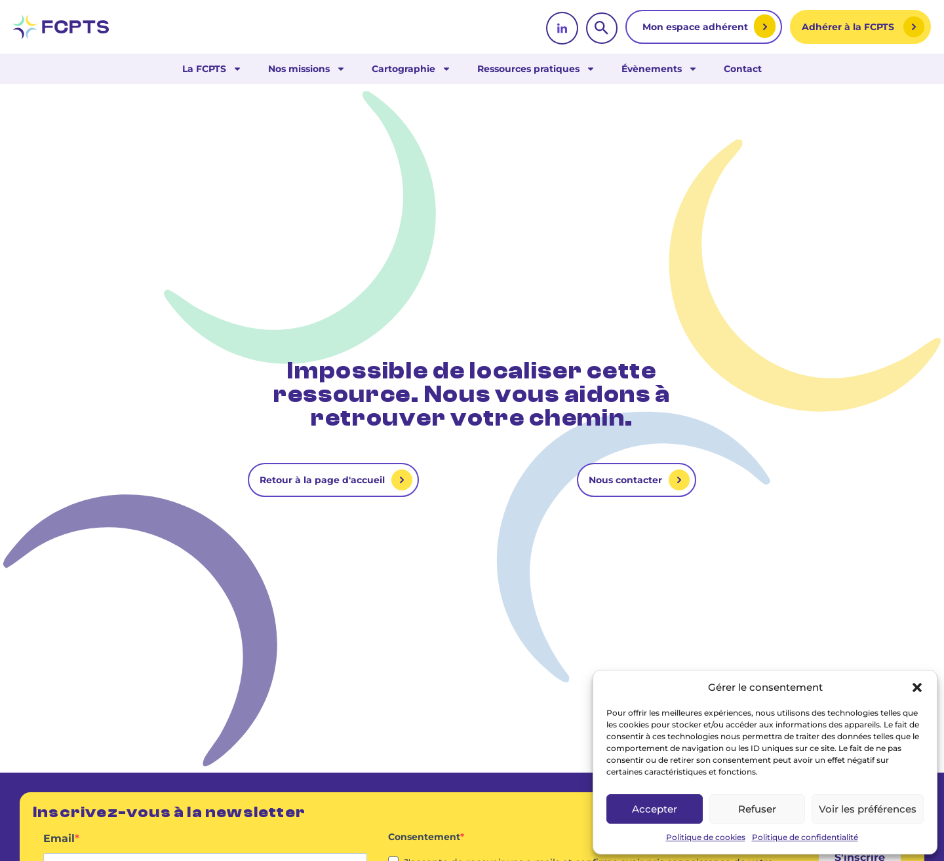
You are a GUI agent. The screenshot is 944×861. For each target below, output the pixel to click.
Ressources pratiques (536, 69)
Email (59, 839)
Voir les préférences (867, 809)
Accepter (654, 809)
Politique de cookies (705, 837)
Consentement (424, 837)
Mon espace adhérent (696, 27)
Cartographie (411, 69)
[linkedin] (562, 28)
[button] (917, 687)
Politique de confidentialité (805, 837)
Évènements (659, 69)
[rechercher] (602, 28)
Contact (743, 69)
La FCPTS (212, 69)
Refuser (757, 809)
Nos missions (306, 69)
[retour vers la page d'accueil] (61, 27)
